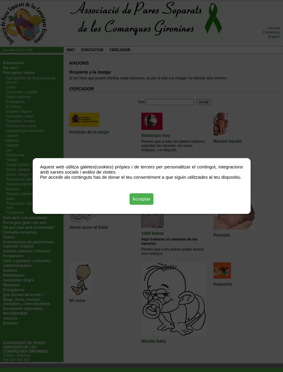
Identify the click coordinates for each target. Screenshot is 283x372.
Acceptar (141, 199)
